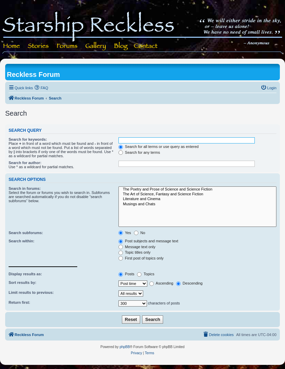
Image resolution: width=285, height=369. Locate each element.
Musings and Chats (197, 204)
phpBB (124, 347)
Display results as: (25, 274)
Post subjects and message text (148, 241)
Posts (126, 274)
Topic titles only (134, 252)
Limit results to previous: (31, 292)
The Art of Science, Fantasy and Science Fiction (197, 194)
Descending (189, 283)
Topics (145, 274)
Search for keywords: (28, 139)
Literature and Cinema (197, 199)
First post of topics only (141, 258)
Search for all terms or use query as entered (158, 147)
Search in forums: (25, 188)
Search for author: (25, 163)
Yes (124, 233)
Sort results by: (22, 282)
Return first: (19, 302)
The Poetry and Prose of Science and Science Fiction (197, 189)
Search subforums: (26, 233)
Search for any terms (139, 152)
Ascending (161, 283)
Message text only (137, 247)
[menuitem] (41, 88)
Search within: (21, 241)
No (139, 233)
